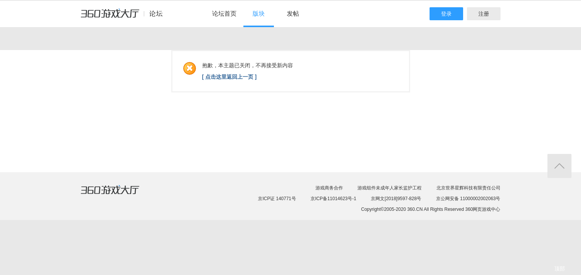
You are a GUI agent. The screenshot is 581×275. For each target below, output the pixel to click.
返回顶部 (559, 166)
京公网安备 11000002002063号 (468, 198)
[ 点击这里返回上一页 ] (229, 77)
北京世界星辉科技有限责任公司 (468, 188)
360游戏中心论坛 (125, 16)
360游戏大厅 (118, 194)
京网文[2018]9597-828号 (396, 198)
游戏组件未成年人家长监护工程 (389, 188)
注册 (483, 14)
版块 (259, 13)
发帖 (293, 13)
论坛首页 (224, 13)
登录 (446, 14)
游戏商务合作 (329, 188)
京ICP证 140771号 (277, 198)
